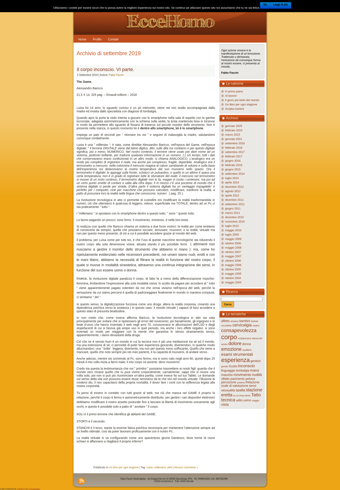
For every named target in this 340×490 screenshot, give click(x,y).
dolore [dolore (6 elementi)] (234, 343)
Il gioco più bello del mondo (242, 100)
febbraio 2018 (233, 147)
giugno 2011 (233, 208)
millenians (160, 467)
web (169, 467)
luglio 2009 (232, 234)
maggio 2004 (233, 282)
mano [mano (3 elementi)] (254, 370)
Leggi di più (280, 4)
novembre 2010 (235, 221)
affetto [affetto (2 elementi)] (225, 321)
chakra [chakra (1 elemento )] (255, 325)
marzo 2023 (232, 134)
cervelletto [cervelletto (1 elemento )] (226, 325)
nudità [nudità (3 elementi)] (257, 375)
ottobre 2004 (233, 278)
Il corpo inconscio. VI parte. (105, 69)
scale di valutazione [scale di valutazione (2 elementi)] (234, 385)
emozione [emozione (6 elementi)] (231, 349)
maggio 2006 (233, 265)
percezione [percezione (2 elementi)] (228, 382)
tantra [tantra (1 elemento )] (247, 395)
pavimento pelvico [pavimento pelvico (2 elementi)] (242, 378)
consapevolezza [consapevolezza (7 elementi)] (239, 330)
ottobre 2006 (233, 260)
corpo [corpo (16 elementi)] (229, 337)
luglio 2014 (232, 178)
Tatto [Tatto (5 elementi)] (256, 394)
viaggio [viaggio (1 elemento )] (255, 400)
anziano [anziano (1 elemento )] (234, 321)
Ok (265, 4)
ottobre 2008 (233, 243)
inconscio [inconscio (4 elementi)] (246, 366)
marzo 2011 (232, 212)
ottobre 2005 (233, 269)
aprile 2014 (232, 182)
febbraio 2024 (233, 130)
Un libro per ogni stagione (124, 467)
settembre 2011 (235, 204)
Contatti (113, 39)
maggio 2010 (233, 230)
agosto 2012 (233, 191)
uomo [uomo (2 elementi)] (247, 400)
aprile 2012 (232, 195)
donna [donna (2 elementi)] (246, 344)
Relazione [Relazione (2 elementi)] (252, 382)
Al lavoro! (231, 95)
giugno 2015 (233, 169)
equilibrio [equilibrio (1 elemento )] (247, 350)
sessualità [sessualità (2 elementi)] (228, 390)
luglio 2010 (232, 226)
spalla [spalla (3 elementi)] (240, 390)
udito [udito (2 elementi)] (239, 400)
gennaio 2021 (233, 139)
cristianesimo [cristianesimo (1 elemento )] (244, 338)
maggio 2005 (233, 273)
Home (82, 39)
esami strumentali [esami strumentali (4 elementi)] (237, 354)
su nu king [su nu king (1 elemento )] (238, 395)
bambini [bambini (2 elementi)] (244, 321)
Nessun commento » (186, 467)
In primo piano (234, 91)
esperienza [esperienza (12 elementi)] (235, 360)
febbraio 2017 (233, 156)
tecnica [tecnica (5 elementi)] (228, 399)
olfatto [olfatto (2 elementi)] (225, 378)
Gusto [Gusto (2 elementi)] (233, 366)
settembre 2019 (235, 143)
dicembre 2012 (234, 186)
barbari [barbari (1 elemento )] (254, 321)
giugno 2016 (233, 160)
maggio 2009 (233, 239)
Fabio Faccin (116, 74)
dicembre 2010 (234, 217)
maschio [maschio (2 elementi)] (227, 375)
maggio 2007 (233, 256)
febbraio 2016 (233, 165)
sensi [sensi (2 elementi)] (252, 385)
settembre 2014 (235, 173)
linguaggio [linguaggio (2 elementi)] (228, 370)
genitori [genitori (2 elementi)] (255, 361)
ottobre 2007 (233, 252)
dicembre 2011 (234, 199)
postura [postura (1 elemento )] (241, 382)
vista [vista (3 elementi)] (225, 404)
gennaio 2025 (233, 126)
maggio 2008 (233, 247)
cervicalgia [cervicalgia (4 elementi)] (242, 325)
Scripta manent (234, 108)
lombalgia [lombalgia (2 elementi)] (242, 370)
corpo (149, 467)
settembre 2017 (235, 152)
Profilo (97, 39)
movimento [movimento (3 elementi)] (242, 375)
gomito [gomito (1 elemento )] (224, 366)
